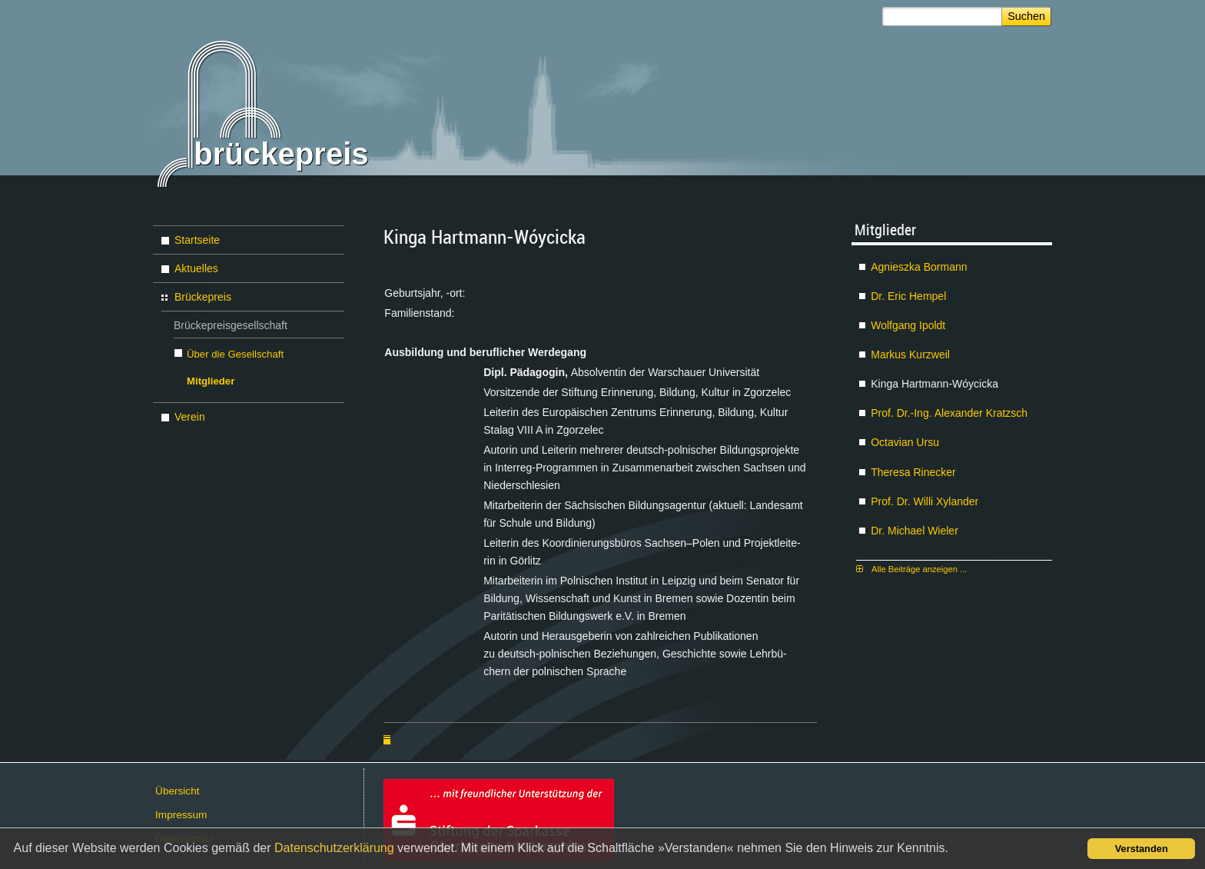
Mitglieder (210, 381)
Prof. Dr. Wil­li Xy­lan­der (924, 501)
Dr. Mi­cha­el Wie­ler (914, 530)
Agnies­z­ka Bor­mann (919, 267)
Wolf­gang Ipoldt (908, 325)
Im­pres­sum (181, 815)
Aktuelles (196, 268)
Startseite (197, 240)
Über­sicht (177, 791)
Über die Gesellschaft (235, 354)
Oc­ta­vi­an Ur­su (905, 442)
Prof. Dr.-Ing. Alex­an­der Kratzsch (949, 413)
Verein (189, 417)
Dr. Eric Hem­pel (908, 296)
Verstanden (1141, 848)
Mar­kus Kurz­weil (910, 354)
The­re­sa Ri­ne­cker (913, 472)
